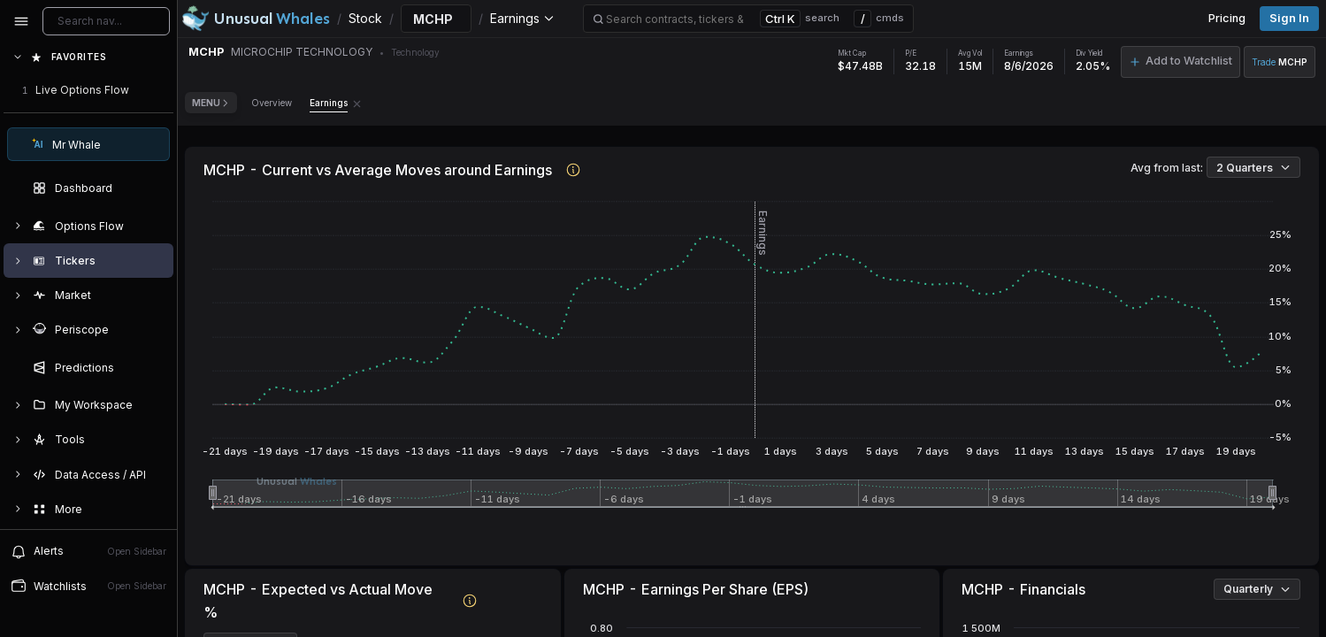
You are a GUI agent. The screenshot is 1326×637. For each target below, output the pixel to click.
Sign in (1289, 18)
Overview (271, 102)
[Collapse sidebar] (21, 21)
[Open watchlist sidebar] (88, 586)
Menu (211, 102)
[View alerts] (88, 551)
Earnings (329, 102)
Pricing (1227, 18)
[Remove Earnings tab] (357, 103)
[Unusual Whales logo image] (255, 18)
